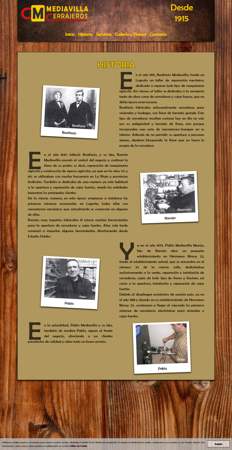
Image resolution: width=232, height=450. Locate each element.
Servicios (103, 34)
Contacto (158, 34)
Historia (85, 34)
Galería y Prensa (130, 34)
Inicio (70, 34)
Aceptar (218, 444)
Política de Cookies (78, 446)
